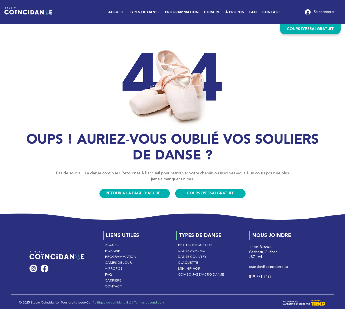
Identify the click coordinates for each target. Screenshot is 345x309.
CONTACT (113, 286)
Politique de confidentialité (112, 302)
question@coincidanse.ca (268, 267)
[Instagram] (33, 268)
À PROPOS (113, 269)
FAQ (108, 274)
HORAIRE (112, 251)
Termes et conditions (149, 302)
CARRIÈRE (113, 280)
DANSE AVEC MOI (192, 251)
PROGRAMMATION (120, 257)
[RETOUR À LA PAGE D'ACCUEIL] (134, 193)
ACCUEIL (112, 245)
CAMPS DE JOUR (118, 263)
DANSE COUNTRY (192, 257)
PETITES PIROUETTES (195, 245)
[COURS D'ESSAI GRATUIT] (310, 29)
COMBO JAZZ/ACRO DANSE (201, 274)
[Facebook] (44, 268)
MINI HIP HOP (189, 269)
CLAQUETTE (188, 263)
